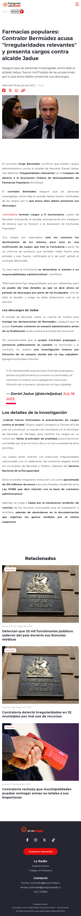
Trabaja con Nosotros (40, 870)
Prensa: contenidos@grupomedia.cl (40, 882)
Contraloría (10, 214)
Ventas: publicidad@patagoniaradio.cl (40, 887)
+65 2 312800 (40, 891)
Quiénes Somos (40, 866)
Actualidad (10, 569)
